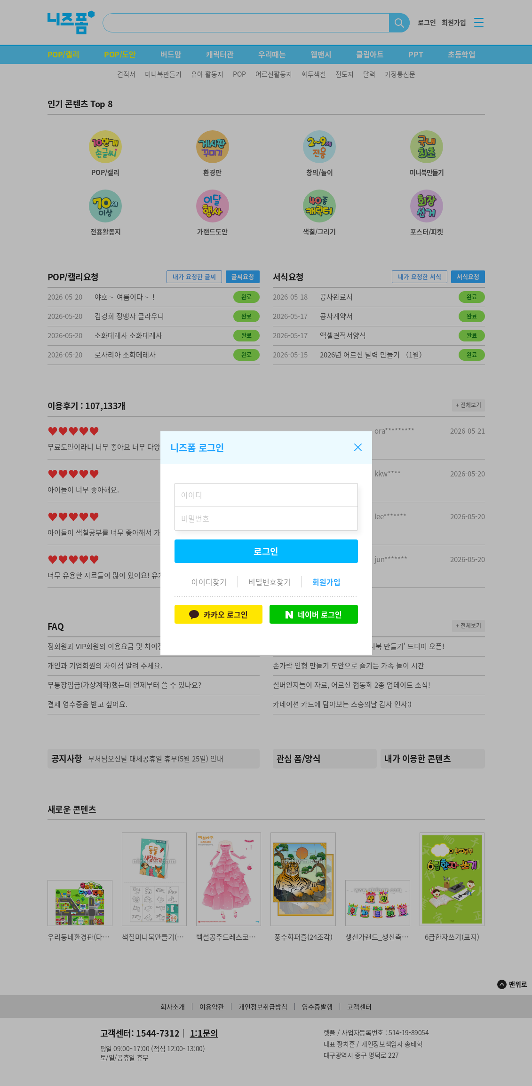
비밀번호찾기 (269, 581)
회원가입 (326, 581)
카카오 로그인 (218, 614)
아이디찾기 (209, 581)
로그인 (266, 551)
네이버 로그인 (314, 614)
